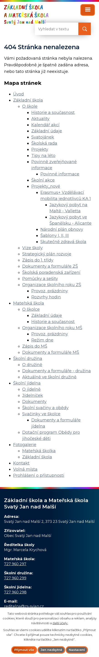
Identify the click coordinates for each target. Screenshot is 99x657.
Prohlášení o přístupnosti (38, 475)
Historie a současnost (53, 112)
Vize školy (32, 247)
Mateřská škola (28, 303)
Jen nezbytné (51, 650)
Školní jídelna (27, 383)
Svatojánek (42, 137)
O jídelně (31, 389)
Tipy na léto (43, 155)
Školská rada (44, 143)
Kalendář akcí (45, 124)
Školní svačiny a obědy (45, 407)
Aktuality (40, 118)
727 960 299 (15, 578)
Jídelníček (32, 395)
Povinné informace (59, 174)
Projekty (39, 149)
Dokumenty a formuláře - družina (56, 370)
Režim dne (42, 340)
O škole (29, 106)
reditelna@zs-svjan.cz (24, 606)
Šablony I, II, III (54, 235)
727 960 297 (15, 564)
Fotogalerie (24, 444)
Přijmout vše (24, 650)
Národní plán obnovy (61, 229)
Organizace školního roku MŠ (52, 327)
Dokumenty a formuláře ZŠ (50, 266)
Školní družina (27, 358)
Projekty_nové (45, 186)
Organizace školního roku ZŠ (51, 284)
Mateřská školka (39, 450)
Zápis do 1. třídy (37, 260)
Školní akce (43, 180)
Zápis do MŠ (34, 346)
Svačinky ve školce (41, 413)
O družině (32, 364)
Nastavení (77, 650)
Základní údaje (46, 130)
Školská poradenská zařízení (51, 272)
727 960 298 (15, 592)
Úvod (18, 94)
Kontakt (21, 463)
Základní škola (28, 100)
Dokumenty (34, 401)
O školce (31, 309)
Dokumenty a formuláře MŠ (50, 352)
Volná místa (25, 469)
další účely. (60, 623)
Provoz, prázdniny (49, 290)
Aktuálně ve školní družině (49, 377)
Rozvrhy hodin (46, 297)
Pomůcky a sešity (40, 278)
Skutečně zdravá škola (63, 241)
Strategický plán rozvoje (46, 254)
